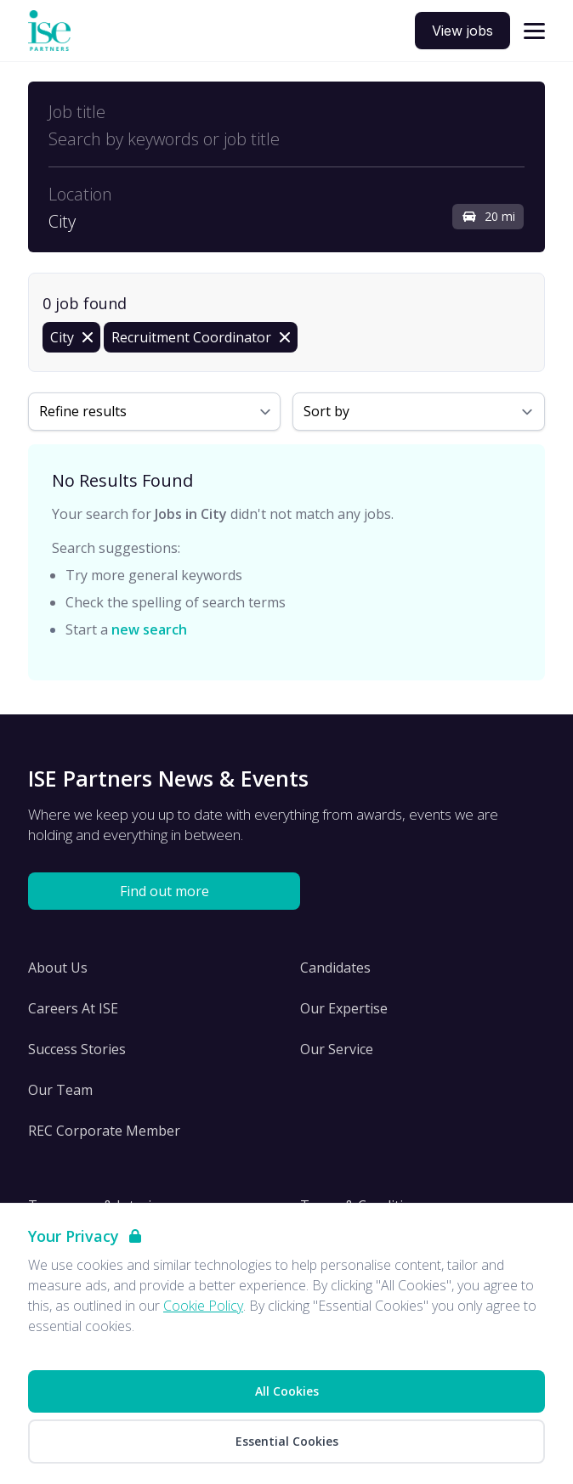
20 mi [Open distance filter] (488, 216)
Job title (76, 112)
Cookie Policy (203, 1305)
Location (80, 194)
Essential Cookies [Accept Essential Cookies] (286, 1441)
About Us (58, 967)
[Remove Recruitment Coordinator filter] (201, 337)
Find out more (164, 891)
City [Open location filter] (62, 222)
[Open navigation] (534, 31)
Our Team (60, 1090)
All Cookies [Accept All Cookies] (287, 1391)
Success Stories (77, 1049)
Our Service (336, 1049)
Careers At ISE (73, 1008)
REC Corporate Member (104, 1130)
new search (149, 629)
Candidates (335, 967)
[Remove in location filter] (71, 337)
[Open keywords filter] (286, 139)
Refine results (83, 411)
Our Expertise (344, 1008)
